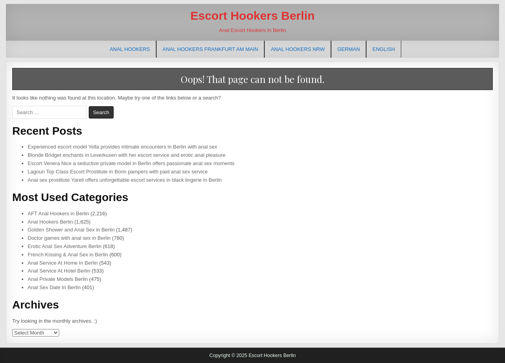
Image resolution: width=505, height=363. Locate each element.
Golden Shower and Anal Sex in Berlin (71, 230)
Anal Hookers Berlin (50, 222)
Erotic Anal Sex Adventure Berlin (64, 246)
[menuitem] (348, 49)
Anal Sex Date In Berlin (54, 287)
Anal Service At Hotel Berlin (59, 271)
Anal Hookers (130, 49)
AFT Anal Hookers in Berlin (58, 213)
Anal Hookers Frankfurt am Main (210, 49)
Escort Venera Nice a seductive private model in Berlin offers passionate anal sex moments (131, 163)
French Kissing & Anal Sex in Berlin (68, 255)
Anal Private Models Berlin (58, 279)
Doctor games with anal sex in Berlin (69, 238)
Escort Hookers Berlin (252, 15)
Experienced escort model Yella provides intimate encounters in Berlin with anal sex (122, 147)
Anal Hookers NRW (298, 49)
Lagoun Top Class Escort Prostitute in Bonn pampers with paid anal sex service (118, 172)
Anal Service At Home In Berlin (63, 263)
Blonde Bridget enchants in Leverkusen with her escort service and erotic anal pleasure (127, 155)
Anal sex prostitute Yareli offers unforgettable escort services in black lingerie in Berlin (125, 180)
